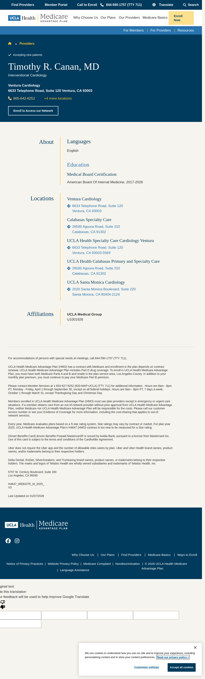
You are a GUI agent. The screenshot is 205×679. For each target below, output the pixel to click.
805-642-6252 (21, 98)
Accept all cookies (181, 667)
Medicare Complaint (97, 563)
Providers (27, 43)
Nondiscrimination (127, 563)
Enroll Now (178, 18)
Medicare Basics (159, 555)
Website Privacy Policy (63, 563)
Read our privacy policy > (173, 657)
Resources (185, 30)
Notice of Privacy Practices (25, 563)
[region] (140, 659)
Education (78, 165)
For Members (132, 30)
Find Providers (131, 555)
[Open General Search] (191, 5)
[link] (8, 541)
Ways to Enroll (187, 555)
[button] (23, 5)
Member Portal (56, 5)
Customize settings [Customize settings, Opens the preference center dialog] (146, 667)
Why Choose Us (83, 555)
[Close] (195, 647)
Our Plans (108, 555)
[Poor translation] (2, 604)
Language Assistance (74, 570)
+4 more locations (58, 98)
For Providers (159, 30)
